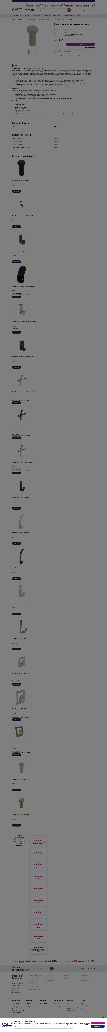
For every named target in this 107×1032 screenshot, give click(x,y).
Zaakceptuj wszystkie (97, 1022)
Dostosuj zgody (98, 1026)
